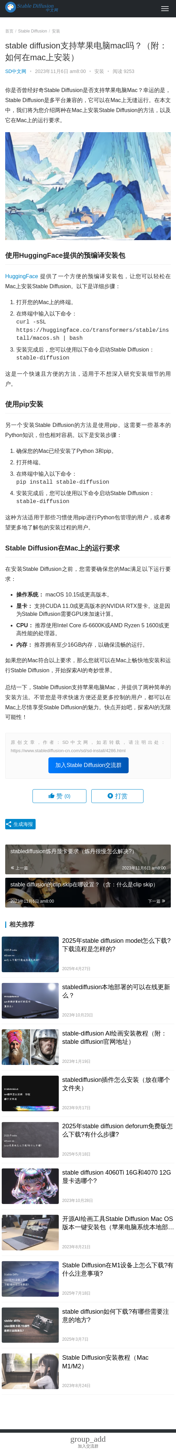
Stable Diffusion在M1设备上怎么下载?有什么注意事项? (118, 1269)
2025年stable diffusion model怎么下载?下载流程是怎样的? (116, 944)
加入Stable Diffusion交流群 (88, 765)
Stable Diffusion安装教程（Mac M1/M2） (105, 1361)
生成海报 (19, 824)
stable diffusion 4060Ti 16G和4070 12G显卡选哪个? (116, 1176)
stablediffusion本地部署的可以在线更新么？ (116, 991)
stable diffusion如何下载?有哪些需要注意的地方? (115, 1315)
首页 (9, 31)
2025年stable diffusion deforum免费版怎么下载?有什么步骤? (117, 1130)
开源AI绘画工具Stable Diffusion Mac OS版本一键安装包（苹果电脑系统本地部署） (117, 1223)
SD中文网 (15, 71)
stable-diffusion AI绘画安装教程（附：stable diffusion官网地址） (114, 1037)
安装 (99, 71)
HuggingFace (21, 276)
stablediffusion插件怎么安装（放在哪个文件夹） (116, 1084)
